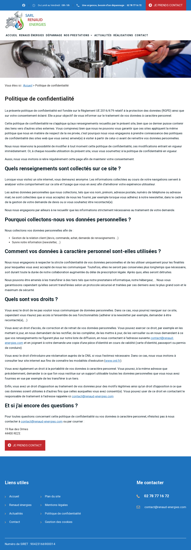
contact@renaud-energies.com (93, 396)
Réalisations (123, 35)
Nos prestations (76, 35)
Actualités (103, 35)
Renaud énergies (31, 35)
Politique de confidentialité (63, 513)
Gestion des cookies (58, 522)
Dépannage (54, 35)
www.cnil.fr (112, 360)
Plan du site (52, 496)
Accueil (11, 35)
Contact (141, 35)
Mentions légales (56, 505)
